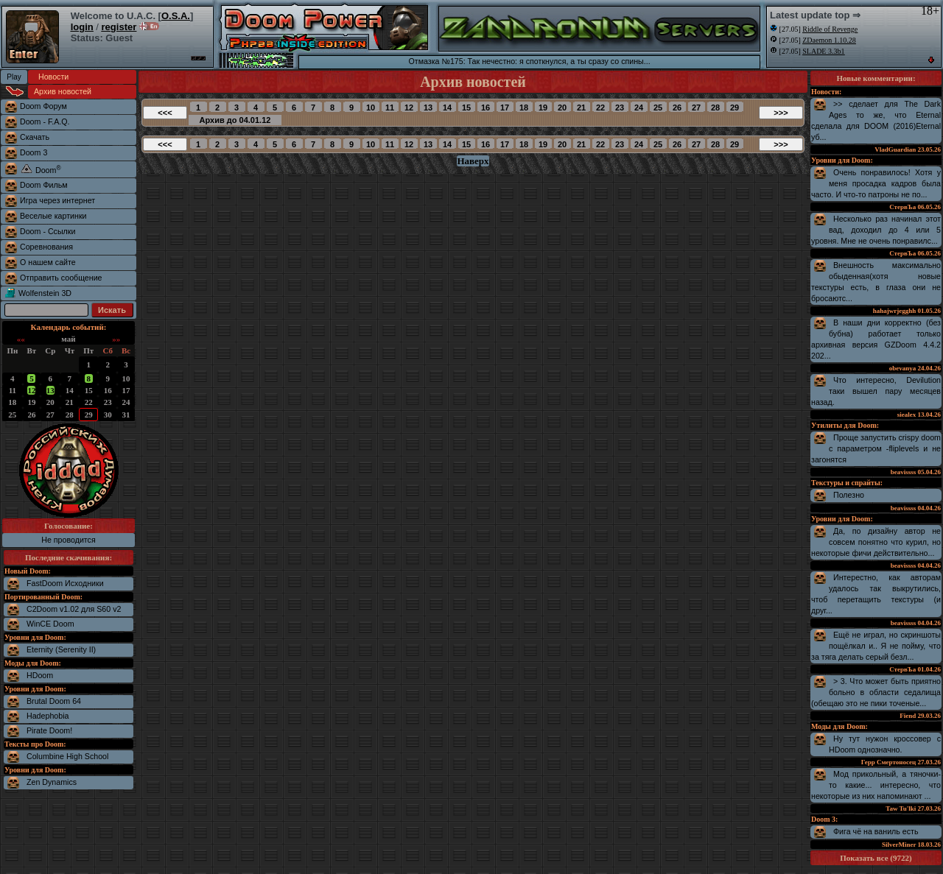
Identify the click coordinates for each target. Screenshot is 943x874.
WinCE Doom (50, 623)
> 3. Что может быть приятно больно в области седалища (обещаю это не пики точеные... (876, 692)
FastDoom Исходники (65, 583)
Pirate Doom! (49, 730)
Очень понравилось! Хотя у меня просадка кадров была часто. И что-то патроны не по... (876, 183)
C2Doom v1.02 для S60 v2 (74, 609)
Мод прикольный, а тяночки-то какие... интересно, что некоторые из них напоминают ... (876, 784)
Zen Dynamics (52, 782)
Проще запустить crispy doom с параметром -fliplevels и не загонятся (876, 448)
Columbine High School (67, 756)
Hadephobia (48, 715)
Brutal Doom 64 (54, 701)
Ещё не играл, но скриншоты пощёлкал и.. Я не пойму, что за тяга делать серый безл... (876, 645)
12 (31, 390)
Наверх (472, 160)
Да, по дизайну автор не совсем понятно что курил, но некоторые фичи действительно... (876, 541)
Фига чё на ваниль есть (876, 831)
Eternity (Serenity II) (61, 649)
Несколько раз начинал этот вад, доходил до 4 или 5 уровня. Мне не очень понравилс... (876, 229)
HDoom (40, 675)
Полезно (848, 494)
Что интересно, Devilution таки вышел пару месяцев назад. (876, 391)
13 (50, 390)
